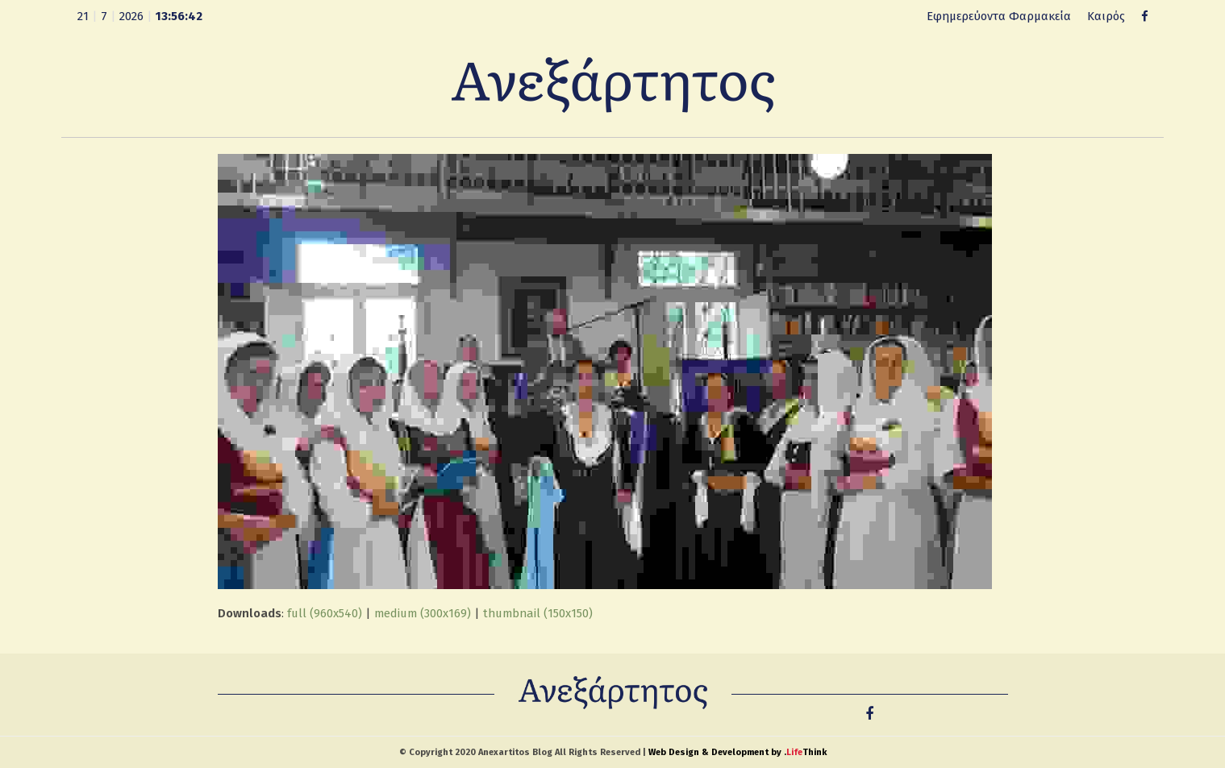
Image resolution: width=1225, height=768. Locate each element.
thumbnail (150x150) (538, 613)
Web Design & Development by (737, 752)
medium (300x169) (422, 613)
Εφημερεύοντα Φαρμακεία (999, 16)
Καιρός (1106, 16)
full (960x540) (324, 613)
